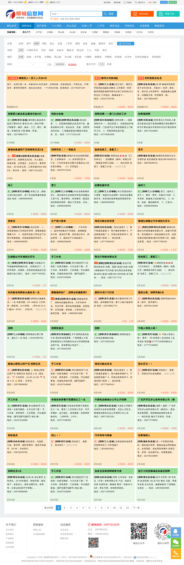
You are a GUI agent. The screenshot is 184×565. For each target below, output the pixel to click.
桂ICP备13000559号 (78, 557)
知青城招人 (144, 435)
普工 (53, 185)
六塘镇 (95, 32)
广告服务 (10, 538)
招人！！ (56, 435)
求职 (44, 43)
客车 (140, 149)
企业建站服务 (39, 534)
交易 (59, 43)
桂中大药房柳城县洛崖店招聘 (154, 471)
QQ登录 (164, 2)
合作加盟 (10, 547)
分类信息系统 (144, 557)
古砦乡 (151, 32)
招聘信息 (27, 25)
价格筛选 (60, 64)
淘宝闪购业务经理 (104, 221)
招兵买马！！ (145, 364)
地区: (9, 57)
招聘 (36, 43)
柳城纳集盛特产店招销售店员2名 (26, 149)
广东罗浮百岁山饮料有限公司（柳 (156, 399)
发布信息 (126, 43)
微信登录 (172, 2)
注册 (150, 2)
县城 (28, 57)
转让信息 (71, 25)
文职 (43, 50)
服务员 (70, 50)
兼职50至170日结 (104, 292)
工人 (89, 50)
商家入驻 (37, 530)
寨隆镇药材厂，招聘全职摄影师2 (69, 292)
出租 (62, 19)
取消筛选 (72, 64)
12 (127, 508)
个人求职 (57, 25)
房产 (28, 43)
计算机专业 (32, 50)
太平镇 (39, 32)
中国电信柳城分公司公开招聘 (110, 399)
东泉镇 (128, 32)
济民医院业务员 (153, 78)
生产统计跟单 (58, 221)
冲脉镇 (117, 32)
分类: (9, 43)
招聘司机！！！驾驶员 (63, 149)
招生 (85, 43)
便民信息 (115, 25)
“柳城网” (46, 557)
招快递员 (13, 435)
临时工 (141, 185)
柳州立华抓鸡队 (109, 78)
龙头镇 (83, 32)
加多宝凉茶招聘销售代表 (108, 471)
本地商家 (145, 25)
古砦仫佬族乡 (142, 57)
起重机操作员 (102, 185)
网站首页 (12, 25)
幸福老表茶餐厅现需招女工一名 (68, 399)
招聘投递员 (57, 328)
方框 (101, 64)
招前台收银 (57, 114)
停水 (67, 19)
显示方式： (92, 64)
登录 (154, 2)
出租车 (77, 19)
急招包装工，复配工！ (107, 149)
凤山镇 (61, 32)
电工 (10, 185)
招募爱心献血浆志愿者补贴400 (25, 114)
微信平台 (141, 2)
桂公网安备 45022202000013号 (105, 557)
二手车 (101, 25)
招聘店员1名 (15, 471)
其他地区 (156, 57)
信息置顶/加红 (66, 534)
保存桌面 (107, 2)
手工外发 (56, 256)
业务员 (60, 50)
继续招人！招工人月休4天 (33, 78)
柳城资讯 (159, 25)
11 (121, 508)
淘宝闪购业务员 (103, 364)
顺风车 (102, 43)
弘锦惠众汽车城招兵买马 (21, 256)
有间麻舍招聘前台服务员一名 (24, 292)
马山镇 (72, 32)
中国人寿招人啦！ (148, 328)
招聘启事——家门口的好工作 (110, 114)
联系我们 (10, 534)
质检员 (11, 221)
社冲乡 (140, 32)
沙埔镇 (50, 32)
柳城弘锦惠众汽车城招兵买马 (154, 221)
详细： (10, 50)
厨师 (51, 50)
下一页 (136, 508)
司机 (97, 50)
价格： (10, 64)
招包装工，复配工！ (149, 256)
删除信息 (64, 538)
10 (114, 508)
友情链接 (10, 543)
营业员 (80, 50)
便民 (77, 43)
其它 (111, 43)
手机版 (127, 2)
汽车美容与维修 (103, 435)
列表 (109, 64)
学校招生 (130, 25)
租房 (72, 19)
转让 (52, 43)
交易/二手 (87, 25)
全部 (21, 43)
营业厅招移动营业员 (106, 256)
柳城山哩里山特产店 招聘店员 (24, 364)
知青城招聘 (144, 114)
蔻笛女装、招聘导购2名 (151, 292)
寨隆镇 (106, 32)
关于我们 (10, 530)
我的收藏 (117, 2)
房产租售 (42, 25)
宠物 (93, 43)
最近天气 (26, 32)
